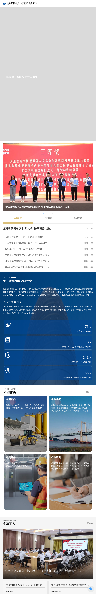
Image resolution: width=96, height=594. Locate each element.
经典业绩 (56, 399)
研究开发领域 (12, 302)
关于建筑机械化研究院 (17, 281)
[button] (90, 179)
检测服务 (11, 457)
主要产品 (11, 399)
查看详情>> (10, 592)
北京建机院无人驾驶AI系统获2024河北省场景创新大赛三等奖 (37, 207)
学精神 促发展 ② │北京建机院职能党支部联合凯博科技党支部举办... (43, 570)
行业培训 (56, 457)
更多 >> (89, 392)
